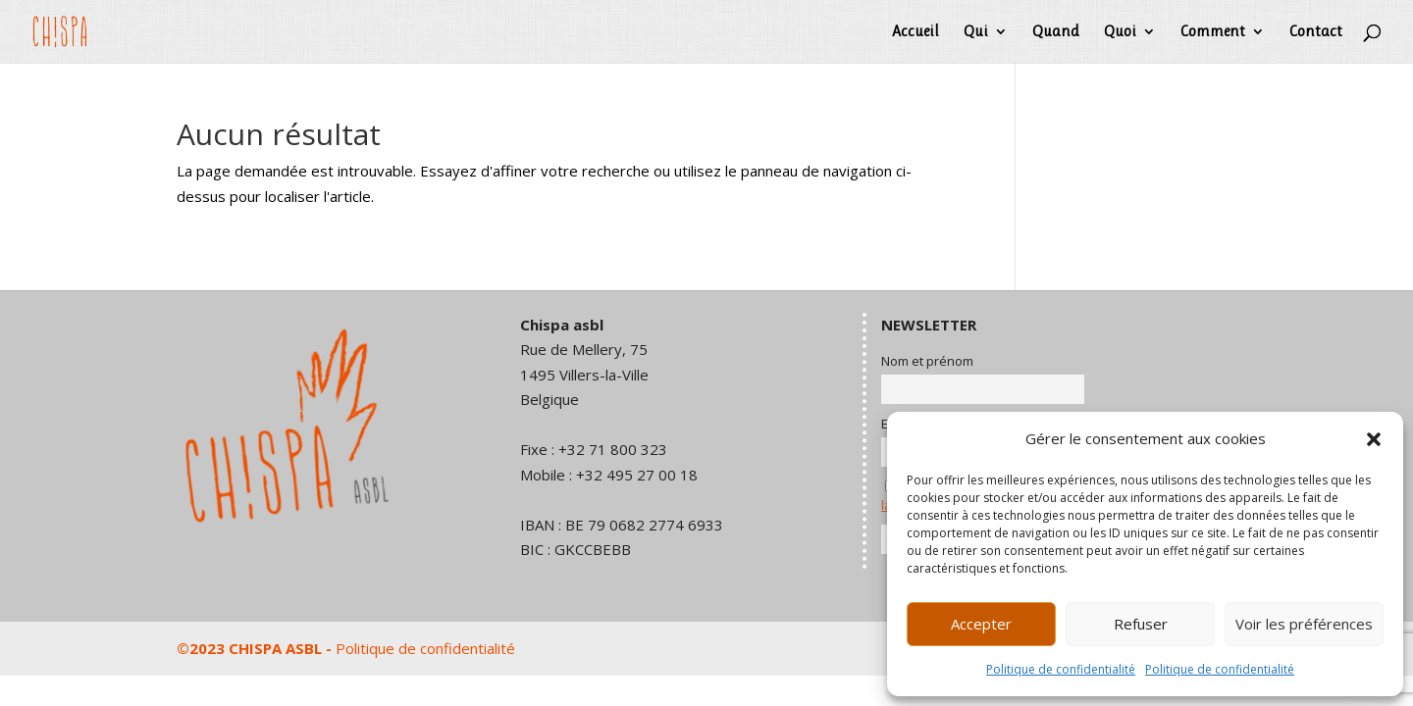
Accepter (981, 623)
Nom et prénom (927, 361)
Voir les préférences (1304, 623)
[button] (1374, 439)
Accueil (915, 32)
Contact (1315, 32)
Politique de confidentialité (1060, 669)
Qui (976, 32)
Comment (1212, 32)
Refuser (1141, 623)
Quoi (1120, 32)
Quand (1055, 32)
